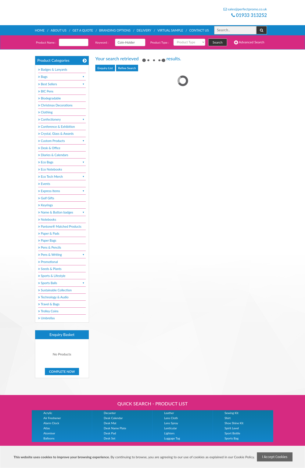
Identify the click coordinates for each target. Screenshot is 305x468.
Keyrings (45, 205)
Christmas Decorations (55, 105)
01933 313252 (249, 15)
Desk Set (109, 438)
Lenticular (170, 428)
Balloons (48, 438)
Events (44, 184)
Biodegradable (49, 98)
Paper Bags (47, 240)
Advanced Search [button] (249, 42)
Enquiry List (105, 68)
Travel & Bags (49, 304)
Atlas (46, 428)
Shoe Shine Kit (234, 423)
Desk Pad (110, 433)
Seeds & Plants (49, 269)
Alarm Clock (51, 423)
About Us (58, 30)
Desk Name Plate (115, 428)
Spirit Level (232, 428)
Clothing (45, 112)
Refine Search (127, 68)
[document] (153, 456)
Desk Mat (110, 423)
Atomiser (49, 433)
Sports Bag (231, 438)
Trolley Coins (48, 311)
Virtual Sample (170, 30)
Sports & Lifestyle (51, 276)
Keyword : (101, 42)
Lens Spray (171, 423)
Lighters (169, 433)
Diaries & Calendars (53, 155)
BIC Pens (45, 91)
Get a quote (82, 30)
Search (218, 42)
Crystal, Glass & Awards (56, 133)
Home (39, 30)
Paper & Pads (48, 233)
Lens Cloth (171, 418)
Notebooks (47, 219)
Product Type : (159, 42)
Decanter (110, 413)
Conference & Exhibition (56, 126)
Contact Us (199, 30)
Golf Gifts (46, 198)
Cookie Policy (244, 457)
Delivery (144, 30)
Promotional (48, 262)
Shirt (228, 418)
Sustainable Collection (55, 290)
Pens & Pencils (49, 247)
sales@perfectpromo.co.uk (245, 9)
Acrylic (47, 413)
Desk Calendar (113, 418)
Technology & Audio (53, 297)
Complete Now (62, 371)
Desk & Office (49, 148)
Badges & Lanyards (52, 69)
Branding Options (114, 30)
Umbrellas (46, 318)
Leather (169, 413)
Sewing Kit (231, 413)
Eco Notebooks (50, 169)
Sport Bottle (232, 433)
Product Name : (46, 42)
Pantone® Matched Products (59, 226)
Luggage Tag (172, 438)
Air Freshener (52, 418)
